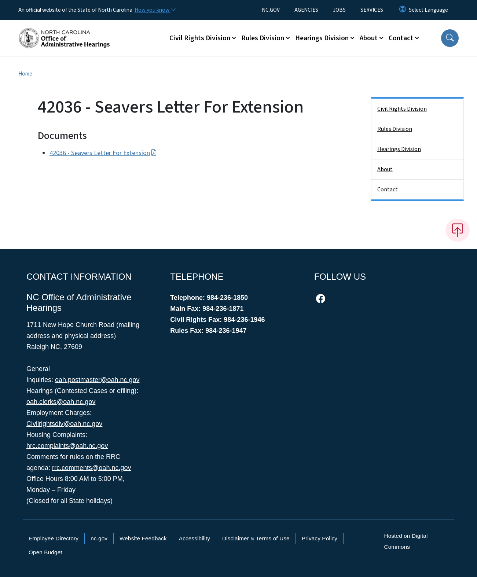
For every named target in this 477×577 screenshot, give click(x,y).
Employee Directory (53, 538)
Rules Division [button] (262, 38)
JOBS (339, 10)
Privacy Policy (319, 538)
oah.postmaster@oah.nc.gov (97, 379)
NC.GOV (271, 10)
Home (25, 74)
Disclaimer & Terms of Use (256, 538)
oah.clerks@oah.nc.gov (60, 401)
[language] (428, 9)
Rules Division (394, 129)
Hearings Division (399, 149)
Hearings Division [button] (322, 38)
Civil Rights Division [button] (199, 38)
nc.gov (99, 538)
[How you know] (154, 9)
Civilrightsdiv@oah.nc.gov (64, 423)
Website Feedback (143, 538)
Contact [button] (401, 38)
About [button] (369, 38)
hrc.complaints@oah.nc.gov (67, 445)
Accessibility (194, 538)
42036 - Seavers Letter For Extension (103, 153)
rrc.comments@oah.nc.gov (91, 467)
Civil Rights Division (402, 109)
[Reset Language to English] (402, 9)
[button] (450, 38)
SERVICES (371, 10)
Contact (387, 189)
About (385, 169)
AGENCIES (306, 10)
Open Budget (45, 552)
